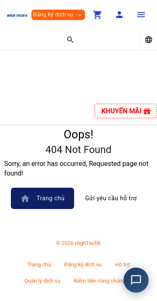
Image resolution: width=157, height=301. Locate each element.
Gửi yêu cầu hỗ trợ (111, 198)
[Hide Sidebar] (141, 14)
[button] (97, 14)
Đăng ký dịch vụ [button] (58, 14)
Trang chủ (42, 199)
